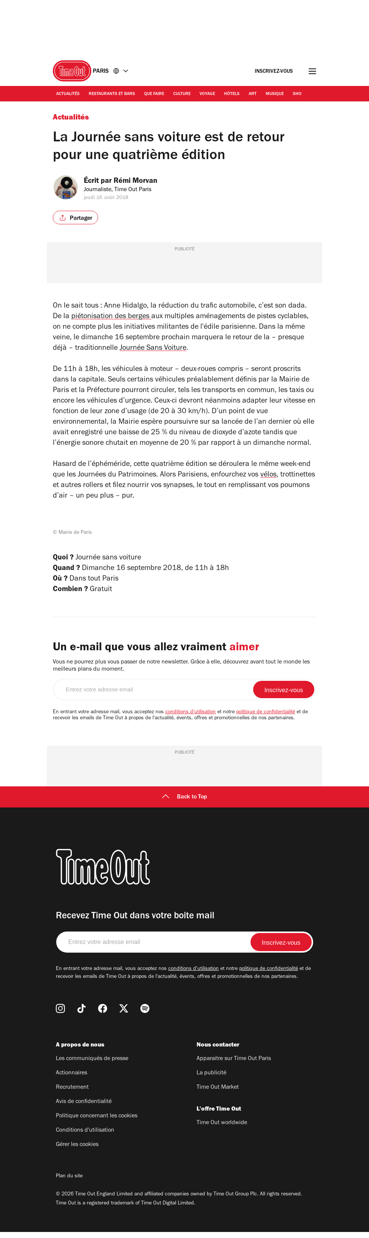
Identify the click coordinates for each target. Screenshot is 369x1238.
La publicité (211, 1079)
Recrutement (72, 1094)
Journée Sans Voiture (153, 348)
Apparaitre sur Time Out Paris (234, 1065)
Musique (275, 94)
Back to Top (184, 803)
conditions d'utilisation (190, 718)
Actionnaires (71, 1079)
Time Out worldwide (222, 1129)
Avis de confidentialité (84, 1108)
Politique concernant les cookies (96, 1122)
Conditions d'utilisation (85, 1137)
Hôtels (232, 94)
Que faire (154, 94)
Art (253, 94)
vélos (268, 475)
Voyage (207, 94)
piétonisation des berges (111, 317)
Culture (182, 94)
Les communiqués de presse (92, 1065)
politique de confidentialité (265, 718)
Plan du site (69, 1182)
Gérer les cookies (77, 1151)
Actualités (68, 94)
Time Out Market (218, 1094)
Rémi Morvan (140, 182)
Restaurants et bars (112, 94)
